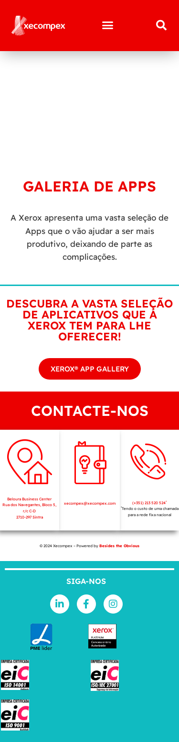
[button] (107, 25)
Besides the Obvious (119, 545)
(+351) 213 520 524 (149, 502)
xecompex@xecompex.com (90, 503)
